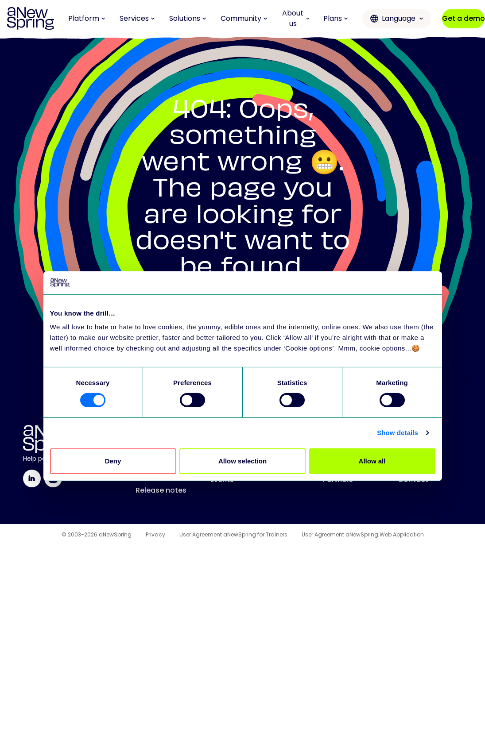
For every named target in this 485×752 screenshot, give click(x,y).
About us (295, 18)
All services (343, 444)
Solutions (187, 18)
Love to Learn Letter (245, 462)
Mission (411, 444)
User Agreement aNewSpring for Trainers (233, 534)
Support (337, 462)
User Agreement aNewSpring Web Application (363, 534)
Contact (413, 479)
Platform (86, 18)
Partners (338, 479)
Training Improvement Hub (258, 444)
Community (244, 18)
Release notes (161, 490)
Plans (335, 18)
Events (222, 479)
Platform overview (151, 449)
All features (156, 472)
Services (137, 18)
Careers (412, 462)
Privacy (155, 534)
